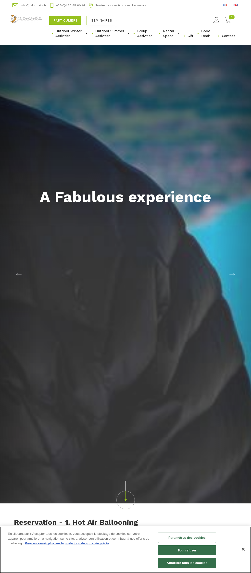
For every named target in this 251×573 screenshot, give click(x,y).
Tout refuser (187, 550)
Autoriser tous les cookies (187, 563)
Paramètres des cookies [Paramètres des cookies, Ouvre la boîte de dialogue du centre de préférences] (187, 537)
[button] (19, 229)
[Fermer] (243, 549)
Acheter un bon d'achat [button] (41, 525)
